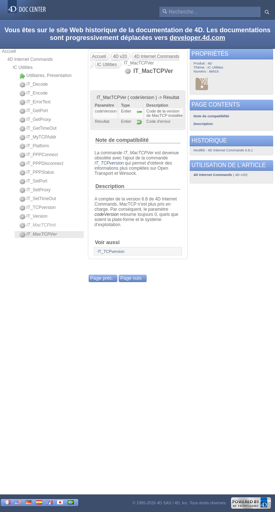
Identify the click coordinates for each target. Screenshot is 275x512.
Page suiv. (131, 278)
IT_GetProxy (35, 120)
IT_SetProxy (35, 190)
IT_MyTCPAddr (37, 137)
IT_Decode (33, 85)
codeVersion (106, 214)
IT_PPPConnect (38, 155)
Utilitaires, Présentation (45, 76)
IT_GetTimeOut (37, 129)
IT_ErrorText (35, 102)
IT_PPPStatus (36, 173)
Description (109, 186)
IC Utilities (23, 67)
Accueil (9, 51)
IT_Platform (34, 146)
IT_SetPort (33, 181)
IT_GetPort (33, 111)
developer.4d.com (197, 37)
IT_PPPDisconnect (41, 164)
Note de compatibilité (122, 140)
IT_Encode (33, 93)
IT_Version (33, 217)
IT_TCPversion (37, 208)
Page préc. (102, 278)
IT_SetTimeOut (37, 199)
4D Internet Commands (30, 59)
